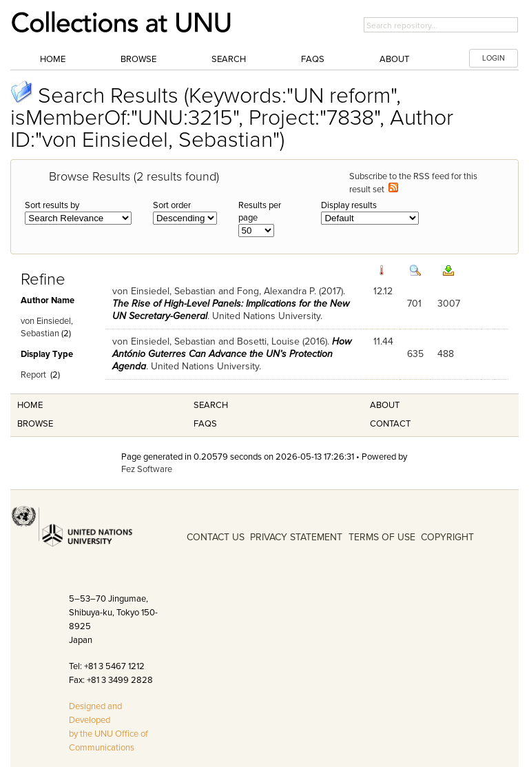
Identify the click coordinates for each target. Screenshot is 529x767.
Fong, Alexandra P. (276, 291)
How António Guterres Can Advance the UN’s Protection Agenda (231, 354)
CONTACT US (216, 537)
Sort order (172, 205)
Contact (390, 423)
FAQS (205, 423)
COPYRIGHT (447, 537)
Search (228, 59)
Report (33, 374)
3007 (448, 303)
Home (52, 59)
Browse (138, 59)
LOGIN (493, 58)
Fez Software (146, 469)
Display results (349, 205)
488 (445, 354)
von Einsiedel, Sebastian (164, 291)
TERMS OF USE (382, 537)
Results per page (259, 211)
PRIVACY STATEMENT (296, 537)
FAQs (312, 59)
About (394, 59)
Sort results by (52, 205)
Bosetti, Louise (268, 341)
